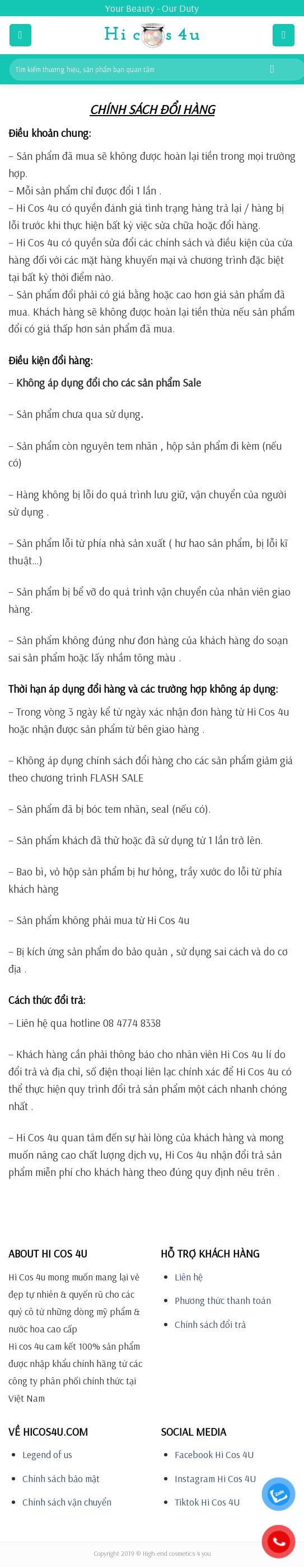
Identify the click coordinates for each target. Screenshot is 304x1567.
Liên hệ (189, 1277)
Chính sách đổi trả (210, 1324)
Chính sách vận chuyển (66, 1502)
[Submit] (272, 69)
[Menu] (20, 35)
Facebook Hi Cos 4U (214, 1454)
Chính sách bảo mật (61, 1478)
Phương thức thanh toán (223, 1300)
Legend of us (47, 1454)
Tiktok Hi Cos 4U (207, 1502)
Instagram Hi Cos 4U (215, 1478)
